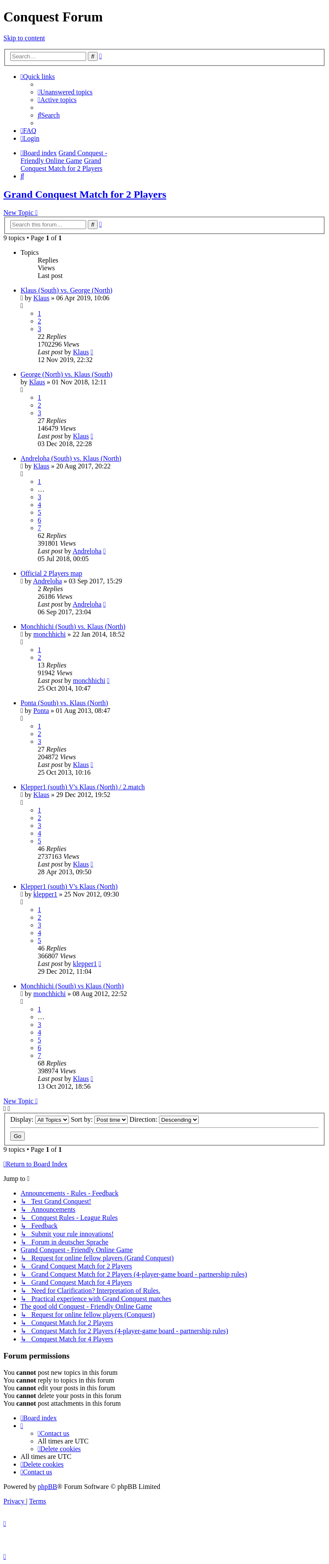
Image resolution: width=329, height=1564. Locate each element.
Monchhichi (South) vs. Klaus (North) (73, 626)
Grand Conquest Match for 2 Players (84, 194)
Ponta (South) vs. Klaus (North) (64, 703)
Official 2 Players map (51, 573)
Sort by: (99, 1119)
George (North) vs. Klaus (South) (66, 374)
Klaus (41, 298)
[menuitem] (65, 92)
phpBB (47, 1486)
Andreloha (87, 551)
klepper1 (45, 894)
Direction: (164, 1119)
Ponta (41, 710)
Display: (39, 1119)
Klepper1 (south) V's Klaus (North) (69, 886)
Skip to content (24, 38)
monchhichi (49, 634)
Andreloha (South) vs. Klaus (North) (71, 458)
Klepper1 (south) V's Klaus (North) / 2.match (83, 787)
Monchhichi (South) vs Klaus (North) (72, 986)
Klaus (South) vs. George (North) (66, 290)
